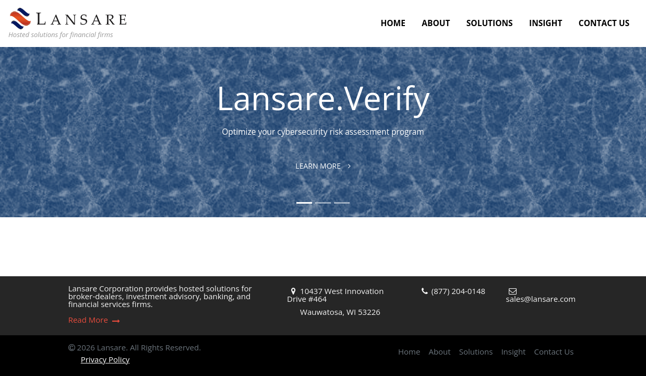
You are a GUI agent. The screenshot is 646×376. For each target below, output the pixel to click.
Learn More (322, 166)
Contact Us (604, 23)
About (436, 23)
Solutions (489, 23)
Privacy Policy (105, 359)
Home (392, 23)
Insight (545, 23)
